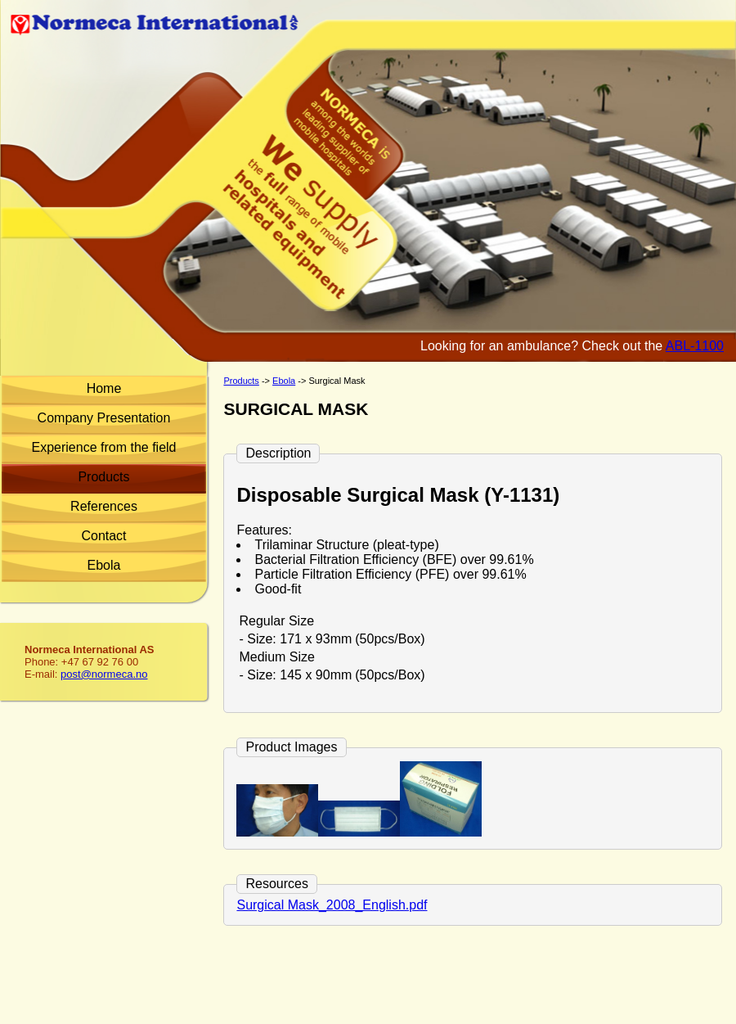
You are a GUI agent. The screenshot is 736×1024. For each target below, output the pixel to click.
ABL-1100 (695, 346)
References (103, 506)
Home (104, 388)
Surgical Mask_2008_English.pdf (331, 905)
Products (103, 477)
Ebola (104, 565)
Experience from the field (104, 447)
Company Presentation (104, 418)
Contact (103, 536)
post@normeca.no (104, 674)
